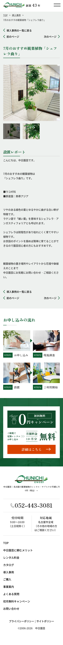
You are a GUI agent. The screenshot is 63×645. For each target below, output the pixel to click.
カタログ (8, 565)
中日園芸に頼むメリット (18, 550)
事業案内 (8, 587)
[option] (31, 93)
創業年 (33, 5)
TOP (5, 15)
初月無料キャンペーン (16, 601)
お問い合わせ (11, 609)
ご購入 (7, 579)
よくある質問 (11, 594)
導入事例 (16, 15)
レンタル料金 (11, 557)
